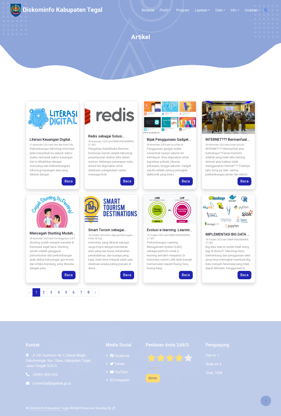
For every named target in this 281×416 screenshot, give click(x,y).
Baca (69, 181)
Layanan (201, 10)
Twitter (117, 364)
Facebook (120, 355)
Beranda (148, 10)
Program (182, 10)
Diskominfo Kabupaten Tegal (48, 408)
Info (234, 10)
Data (218, 10)
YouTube (119, 372)
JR (113, 408)
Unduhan (251, 10)
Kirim (153, 378)
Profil (164, 10)
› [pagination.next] (95, 292)
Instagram (119, 380)
